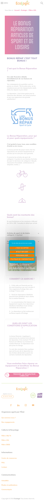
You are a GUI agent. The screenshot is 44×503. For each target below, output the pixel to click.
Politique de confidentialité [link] (22, 259)
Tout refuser (22, 252)
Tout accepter (22, 248)
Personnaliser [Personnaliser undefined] (22, 255)
